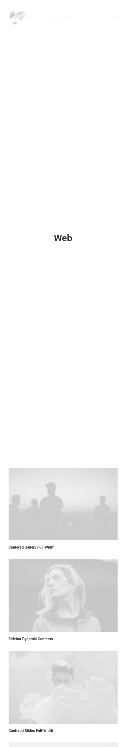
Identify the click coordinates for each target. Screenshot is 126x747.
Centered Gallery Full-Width (32, 528)
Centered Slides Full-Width (31, 712)
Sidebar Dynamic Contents (31, 620)
